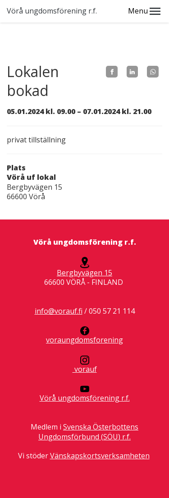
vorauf (85, 365)
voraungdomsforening (84, 335)
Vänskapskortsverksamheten (100, 456)
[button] (155, 11)
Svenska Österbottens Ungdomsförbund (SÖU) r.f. (88, 431)
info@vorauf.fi (58, 311)
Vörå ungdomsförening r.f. (52, 11)
